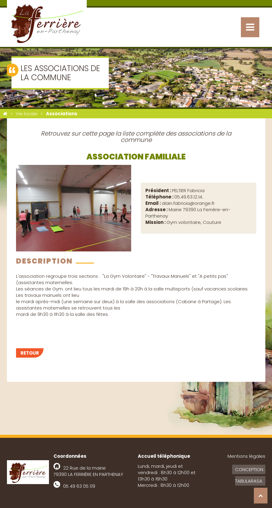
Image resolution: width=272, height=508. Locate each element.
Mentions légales (246, 456)
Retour (30, 353)
